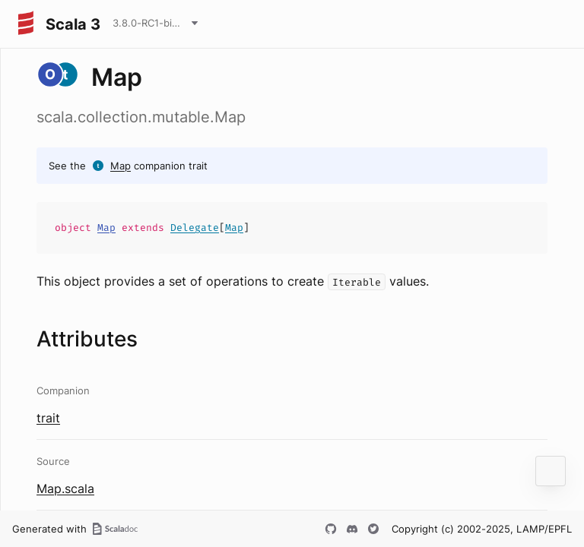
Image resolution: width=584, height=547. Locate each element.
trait (48, 417)
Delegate (194, 227)
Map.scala (65, 488)
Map (120, 166)
